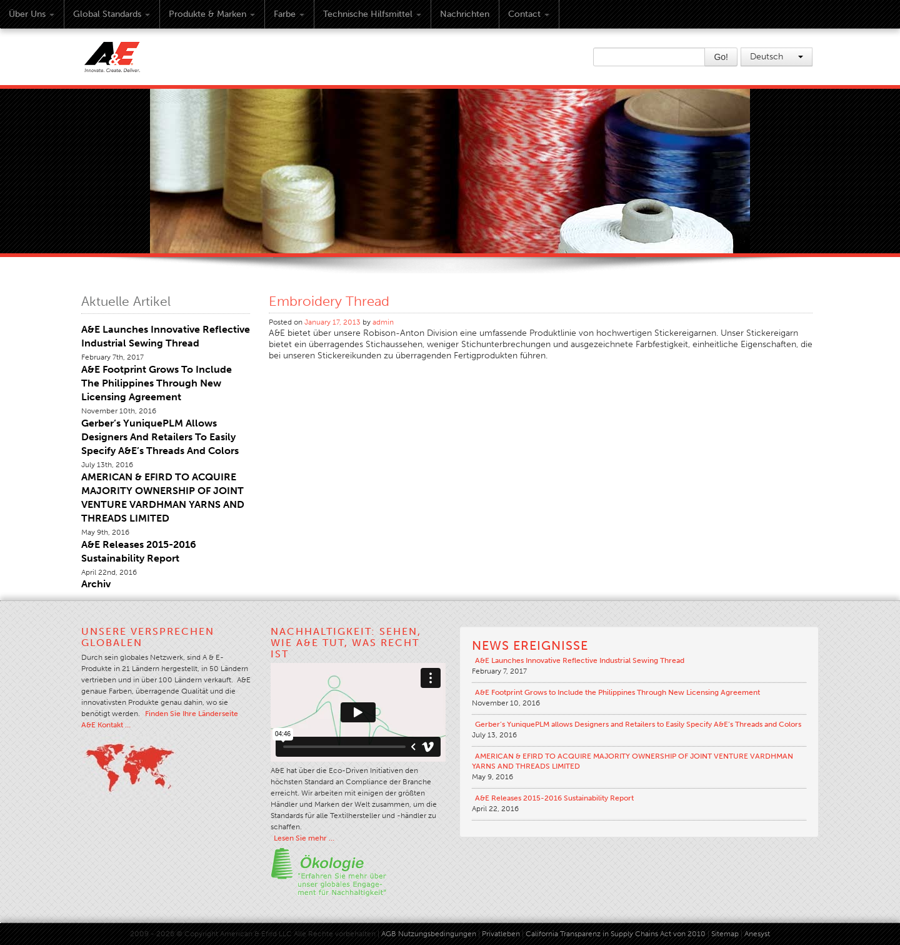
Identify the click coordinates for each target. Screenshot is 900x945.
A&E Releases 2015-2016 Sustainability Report (554, 798)
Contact (528, 14)
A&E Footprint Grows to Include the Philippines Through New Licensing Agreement (156, 383)
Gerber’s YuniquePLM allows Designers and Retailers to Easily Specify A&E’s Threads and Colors (160, 437)
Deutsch (776, 56)
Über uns (31, 14)
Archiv (96, 584)
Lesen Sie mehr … (304, 838)
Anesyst (757, 933)
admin (383, 322)
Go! (721, 57)
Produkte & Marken (212, 14)
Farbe (289, 14)
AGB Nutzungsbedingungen (428, 933)
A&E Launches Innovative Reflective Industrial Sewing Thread (579, 660)
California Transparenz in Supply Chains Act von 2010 (616, 933)
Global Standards (111, 14)
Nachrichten (464, 14)
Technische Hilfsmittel (372, 14)
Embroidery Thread (329, 301)
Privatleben (501, 933)
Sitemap (726, 933)
